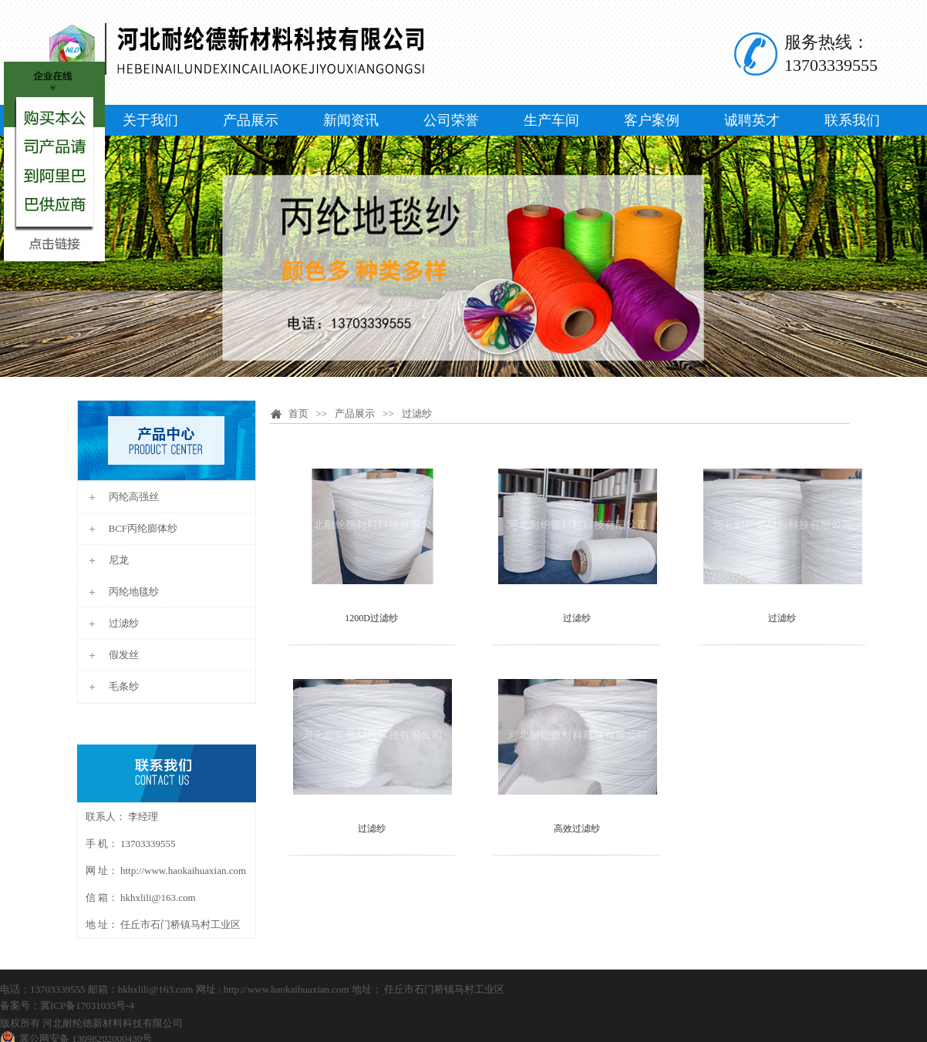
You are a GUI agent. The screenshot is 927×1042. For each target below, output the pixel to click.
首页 (298, 413)
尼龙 (119, 560)
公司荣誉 (451, 120)
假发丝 (124, 654)
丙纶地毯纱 (134, 591)
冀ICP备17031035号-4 (87, 1005)
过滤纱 (124, 623)
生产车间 (551, 120)
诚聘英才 (752, 120)
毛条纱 (124, 686)
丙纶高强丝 (134, 497)
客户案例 (651, 120)
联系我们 (852, 120)
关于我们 (150, 120)
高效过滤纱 (577, 828)
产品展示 (250, 120)
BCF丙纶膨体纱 (143, 528)
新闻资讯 (351, 120)
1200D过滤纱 (371, 618)
